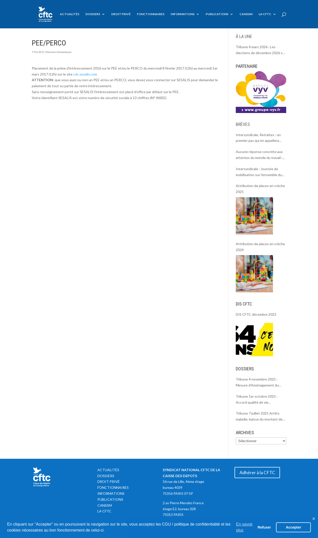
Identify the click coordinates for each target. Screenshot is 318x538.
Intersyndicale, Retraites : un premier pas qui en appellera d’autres (258, 138)
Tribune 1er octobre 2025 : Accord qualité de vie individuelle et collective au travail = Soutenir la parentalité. (260, 399)
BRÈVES (243, 124)
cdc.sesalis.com (85, 74)
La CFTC (265, 14)
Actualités (69, 14)
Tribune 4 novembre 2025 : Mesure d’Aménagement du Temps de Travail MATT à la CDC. (257, 382)
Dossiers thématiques (59, 51)
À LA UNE (244, 36)
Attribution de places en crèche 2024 (260, 247)
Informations (183, 14)
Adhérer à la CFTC (257, 472)
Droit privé (121, 14)
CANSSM (245, 14)
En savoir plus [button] (244, 527)
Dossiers (92, 14)
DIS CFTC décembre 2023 (256, 314)
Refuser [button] (264, 527)
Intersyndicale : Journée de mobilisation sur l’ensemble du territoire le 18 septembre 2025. (260, 172)
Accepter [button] (293, 527)
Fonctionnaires (150, 14)
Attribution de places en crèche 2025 (260, 189)
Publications (217, 14)
